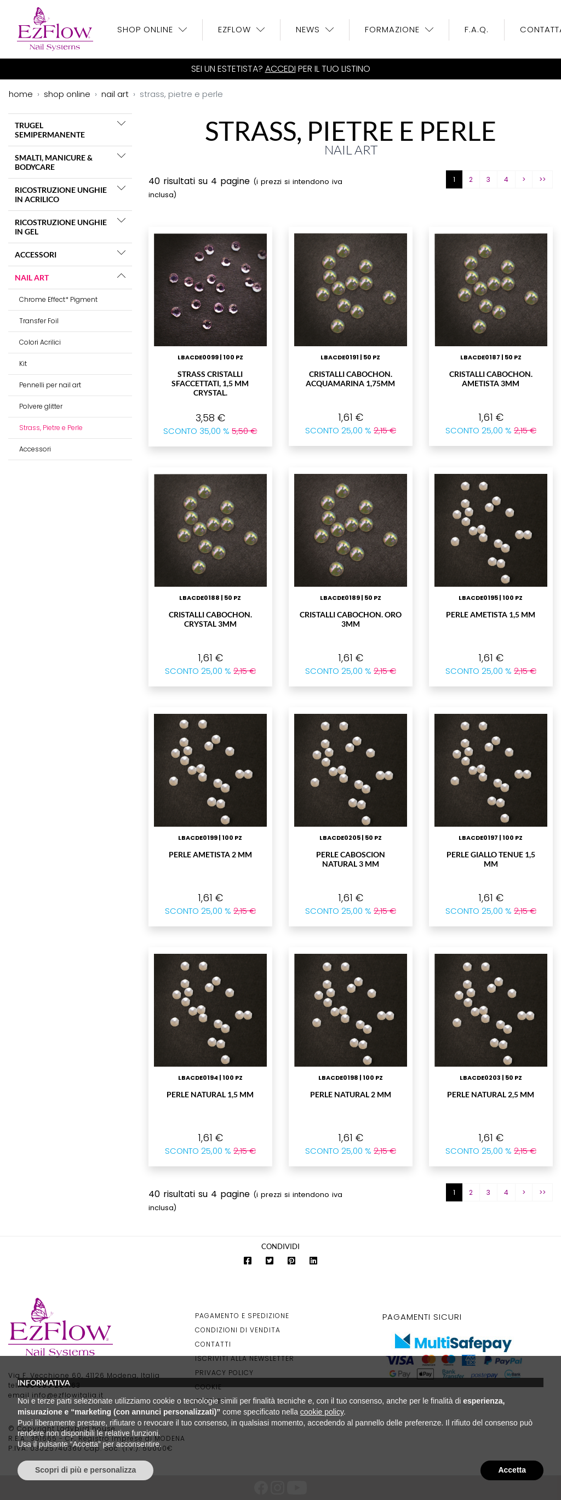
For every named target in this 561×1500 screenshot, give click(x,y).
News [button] (309, 29)
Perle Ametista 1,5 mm (490, 614)
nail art (115, 94)
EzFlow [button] (236, 29)
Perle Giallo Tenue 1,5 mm (490, 859)
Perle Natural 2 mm (350, 1094)
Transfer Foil (39, 320)
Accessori (35, 449)
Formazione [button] (393, 29)
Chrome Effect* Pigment (58, 299)
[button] (121, 123)
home (21, 94)
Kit (23, 363)
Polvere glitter (40, 406)
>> (542, 179)
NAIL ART (32, 277)
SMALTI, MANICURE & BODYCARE (54, 162)
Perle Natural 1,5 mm (210, 1094)
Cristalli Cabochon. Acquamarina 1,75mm (350, 378)
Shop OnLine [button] (146, 29)
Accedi (280, 68)
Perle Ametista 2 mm (210, 854)
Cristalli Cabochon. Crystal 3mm (210, 619)
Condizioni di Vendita (237, 1330)
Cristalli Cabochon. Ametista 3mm (491, 378)
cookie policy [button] (322, 1411)
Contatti (213, 1344)
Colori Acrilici (40, 342)
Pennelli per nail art (50, 385)
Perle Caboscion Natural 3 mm (350, 859)
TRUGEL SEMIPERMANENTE (50, 130)
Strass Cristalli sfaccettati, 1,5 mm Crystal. (210, 383)
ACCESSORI (35, 254)
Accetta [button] (512, 1469)
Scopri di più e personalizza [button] (85, 1469)
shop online (67, 94)
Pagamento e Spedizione (242, 1315)
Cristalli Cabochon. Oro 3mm (351, 619)
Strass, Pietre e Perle (51, 427)
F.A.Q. (477, 29)
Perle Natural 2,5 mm (490, 1094)
